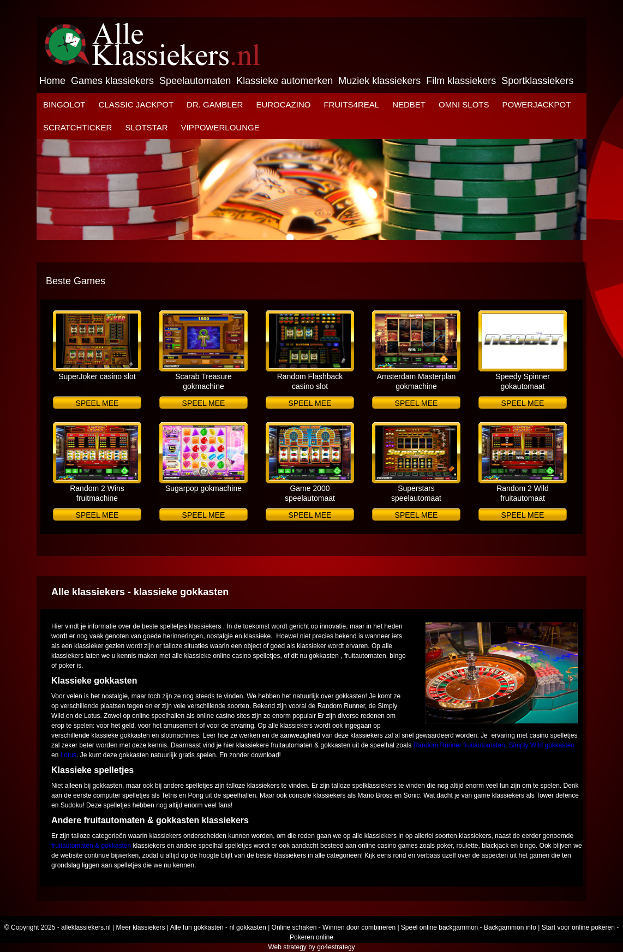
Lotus (68, 755)
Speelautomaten (195, 80)
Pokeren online (311, 937)
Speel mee (97, 403)
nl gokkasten (247, 927)
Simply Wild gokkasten (541, 745)
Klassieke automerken (284, 80)
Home (52, 80)
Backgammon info (510, 927)
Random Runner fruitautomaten (459, 745)
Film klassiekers (461, 80)
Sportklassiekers (537, 80)
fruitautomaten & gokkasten (91, 845)
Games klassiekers (112, 80)
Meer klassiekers (140, 927)
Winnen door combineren (359, 927)
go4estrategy (336, 947)
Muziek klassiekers (379, 80)
